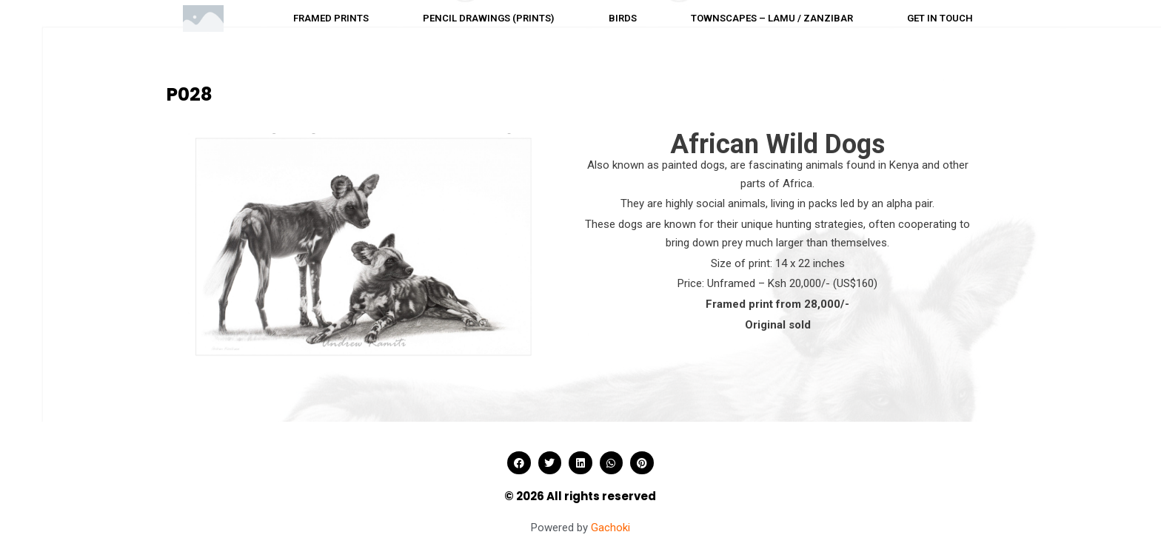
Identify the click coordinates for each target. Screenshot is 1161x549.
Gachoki (610, 527)
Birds (623, 18)
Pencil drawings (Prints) (488, 18)
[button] (519, 463)
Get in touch (940, 18)
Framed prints (331, 18)
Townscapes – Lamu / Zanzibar (772, 18)
